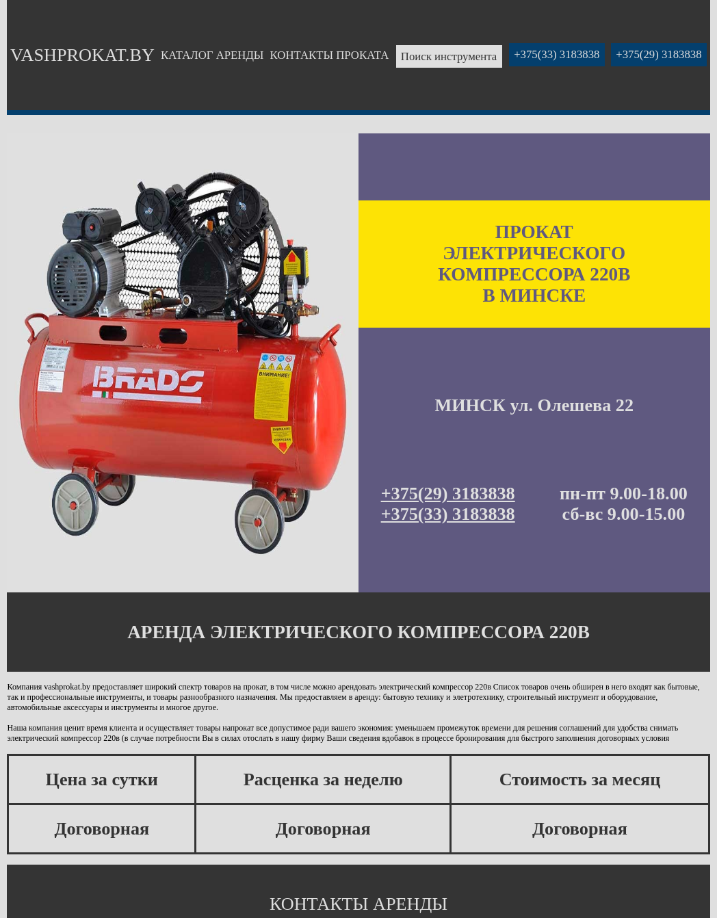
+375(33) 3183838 (556, 55)
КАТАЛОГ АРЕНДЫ (212, 55)
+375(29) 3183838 (658, 55)
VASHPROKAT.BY (82, 55)
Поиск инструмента (449, 56)
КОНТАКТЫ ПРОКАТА (329, 55)
